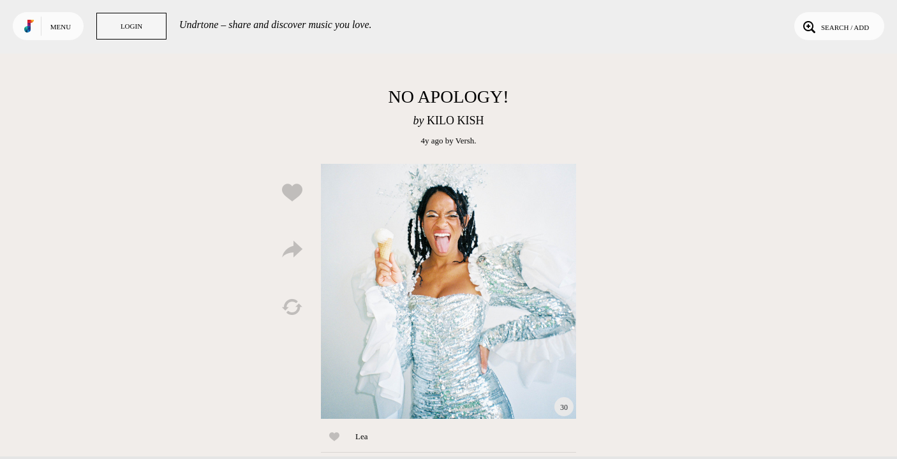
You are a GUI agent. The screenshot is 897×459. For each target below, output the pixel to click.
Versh (465, 140)
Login (131, 26)
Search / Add (835, 26)
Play (448, 291)
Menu (60, 27)
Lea (361, 436)
